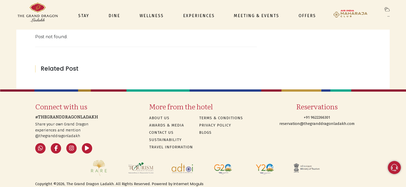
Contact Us (161, 132)
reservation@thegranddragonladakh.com (317, 123)
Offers (307, 15)
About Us (159, 118)
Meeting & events (256, 15)
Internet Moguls (188, 183)
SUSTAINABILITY (165, 139)
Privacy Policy (215, 125)
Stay (83, 15)
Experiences (199, 15)
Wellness (152, 15)
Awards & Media (166, 125)
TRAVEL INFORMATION (171, 147)
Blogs (205, 132)
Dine (114, 15)
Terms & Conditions (221, 118)
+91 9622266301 (317, 117)
